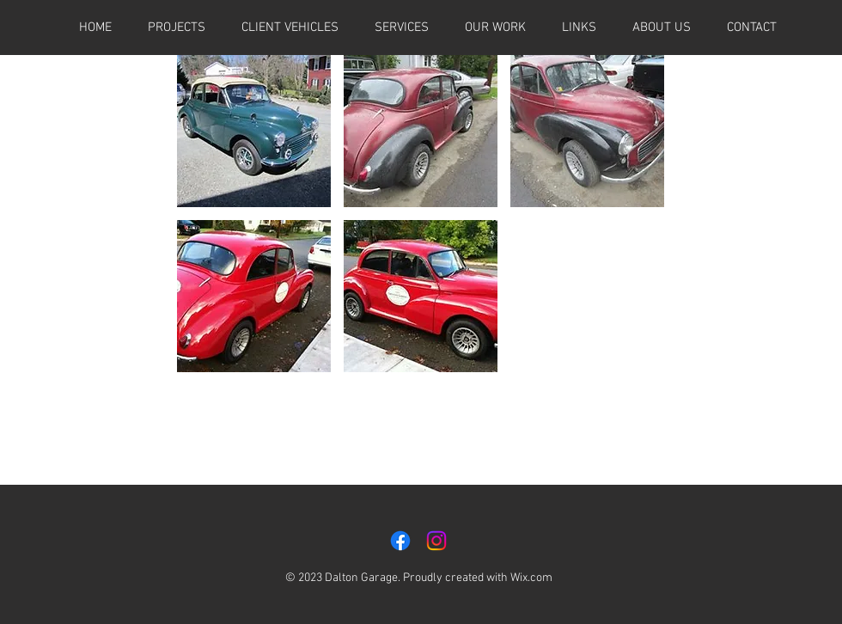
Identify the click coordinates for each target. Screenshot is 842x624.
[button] (579, 27)
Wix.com (531, 578)
